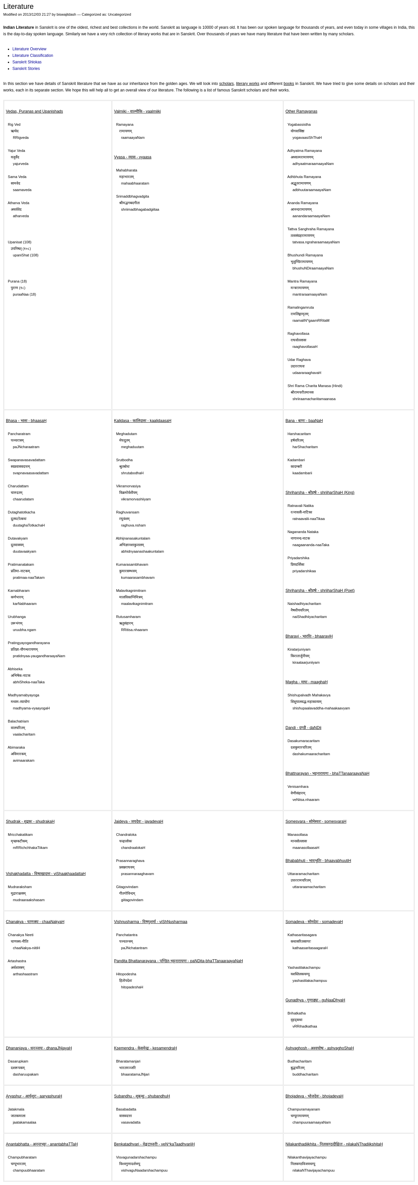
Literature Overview (29, 49)
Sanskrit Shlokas (26, 62)
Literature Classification (32, 55)
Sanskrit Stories (26, 68)
